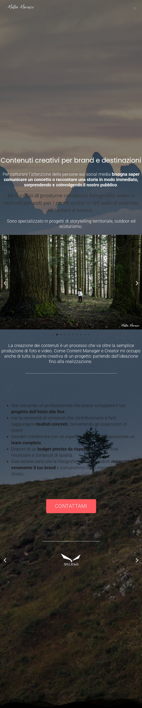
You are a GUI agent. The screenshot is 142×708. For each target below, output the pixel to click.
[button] (5, 283)
